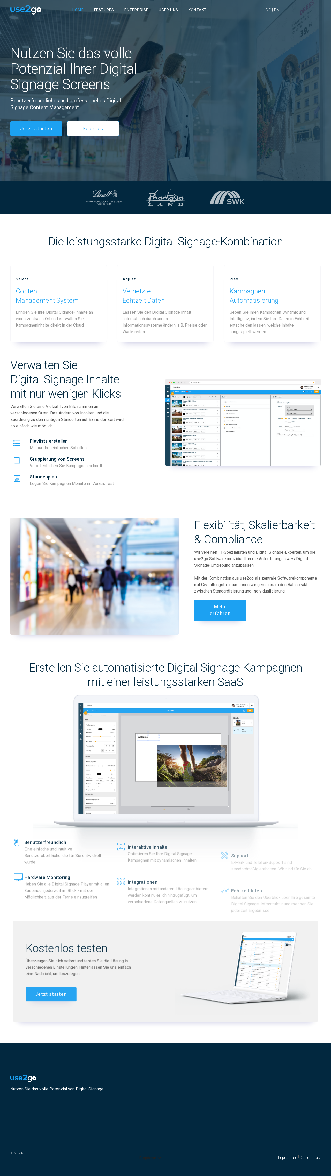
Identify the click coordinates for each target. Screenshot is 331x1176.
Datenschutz (310, 1158)
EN (276, 10)
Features (104, 10)
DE (268, 10)
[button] (150, 1158)
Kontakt (198, 10)
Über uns (168, 10)
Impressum (287, 1158)
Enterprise (136, 10)
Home (78, 10)
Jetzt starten (36, 128)
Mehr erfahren (220, 610)
